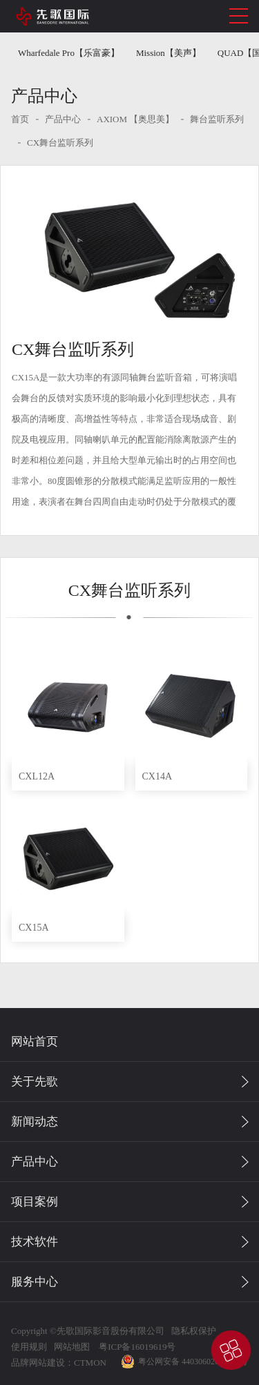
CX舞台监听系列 (60, 142)
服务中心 (34, 1281)
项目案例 (34, 1201)
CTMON (90, 1362)
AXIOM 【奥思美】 (135, 119)
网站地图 (72, 1347)
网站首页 (34, 1041)
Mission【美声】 (168, 53)
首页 (20, 119)
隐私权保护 (193, 1331)
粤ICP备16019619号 (136, 1347)
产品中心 (63, 119)
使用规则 (29, 1347)
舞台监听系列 (217, 119)
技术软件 (34, 1241)
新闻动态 (34, 1121)
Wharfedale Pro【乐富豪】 (68, 53)
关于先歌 (34, 1081)
